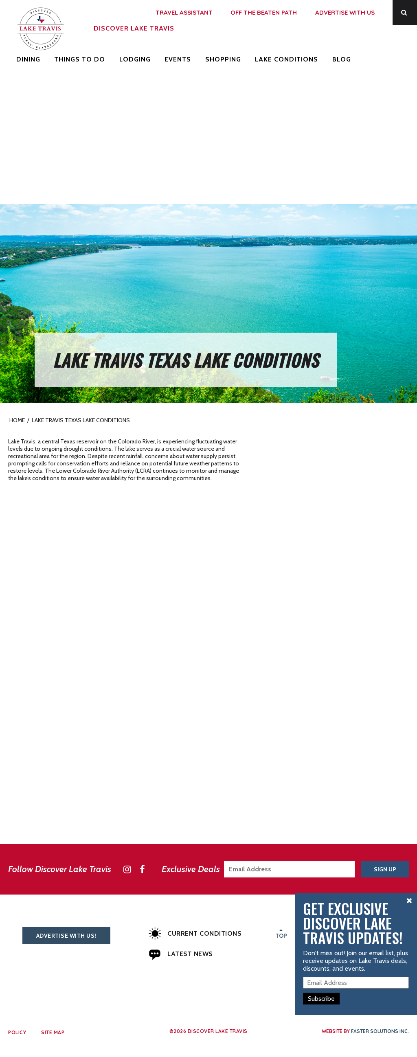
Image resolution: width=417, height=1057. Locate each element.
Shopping (223, 59)
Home (17, 420)
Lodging (135, 59)
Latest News (181, 953)
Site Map (52, 1032)
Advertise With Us (345, 12)
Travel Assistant (184, 12)
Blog (341, 59)
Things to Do (79, 59)
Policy (17, 1032)
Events (178, 59)
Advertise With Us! (66, 935)
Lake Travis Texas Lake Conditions (81, 420)
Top (281, 933)
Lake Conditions (286, 59)
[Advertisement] (208, 143)
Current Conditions (195, 933)
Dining (28, 59)
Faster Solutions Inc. (380, 1031)
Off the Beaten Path (263, 12)
